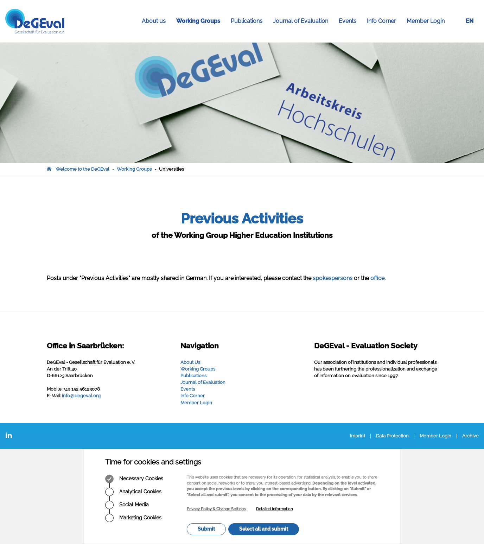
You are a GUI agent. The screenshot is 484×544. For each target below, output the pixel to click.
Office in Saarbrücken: (85, 345)
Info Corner (384, 21)
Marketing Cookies (133, 518)
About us (156, 21)
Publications (249, 21)
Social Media (127, 505)
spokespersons (333, 278)
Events (350, 21)
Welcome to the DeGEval (82, 169)
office (377, 278)
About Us (190, 362)
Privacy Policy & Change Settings (216, 509)
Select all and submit (263, 529)
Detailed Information (274, 509)
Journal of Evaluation (303, 21)
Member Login (426, 21)
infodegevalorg (81, 395)
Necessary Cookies (134, 479)
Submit (206, 529)
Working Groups (200, 21)
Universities (171, 169)
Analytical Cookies (133, 492)
